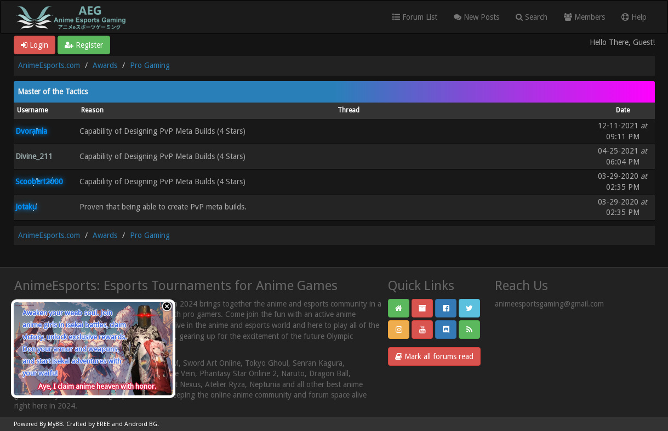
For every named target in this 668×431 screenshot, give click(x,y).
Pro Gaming (150, 65)
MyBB (55, 424)
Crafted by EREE (88, 424)
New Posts (476, 17)
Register (84, 45)
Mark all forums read (434, 356)
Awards (105, 65)
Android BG (140, 424)
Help (634, 17)
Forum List (414, 17)
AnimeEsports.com (49, 65)
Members (584, 17)
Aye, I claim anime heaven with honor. (97, 386)
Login (34, 45)
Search (531, 17)
